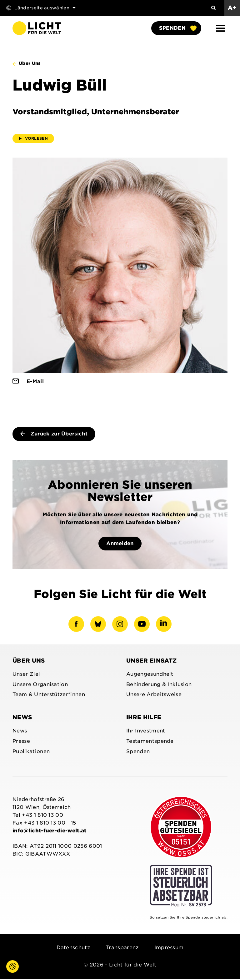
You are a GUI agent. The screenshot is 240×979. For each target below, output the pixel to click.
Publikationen (31, 751)
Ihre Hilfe (143, 717)
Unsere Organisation (40, 684)
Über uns (28, 660)
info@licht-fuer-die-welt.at (49, 831)
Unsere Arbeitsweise (154, 694)
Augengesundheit (149, 674)
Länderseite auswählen (41, 7)
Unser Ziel (26, 674)
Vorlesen (33, 138)
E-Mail (35, 381)
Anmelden (120, 543)
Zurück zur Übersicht (54, 434)
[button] (221, 28)
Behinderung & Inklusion (159, 684)
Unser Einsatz (151, 660)
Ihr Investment (145, 731)
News (22, 717)
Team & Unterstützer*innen (48, 694)
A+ (232, 7)
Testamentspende (150, 741)
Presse (21, 741)
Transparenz (122, 947)
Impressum (169, 947)
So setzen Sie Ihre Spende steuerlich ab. (189, 917)
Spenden (177, 28)
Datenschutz (73, 947)
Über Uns (30, 63)
